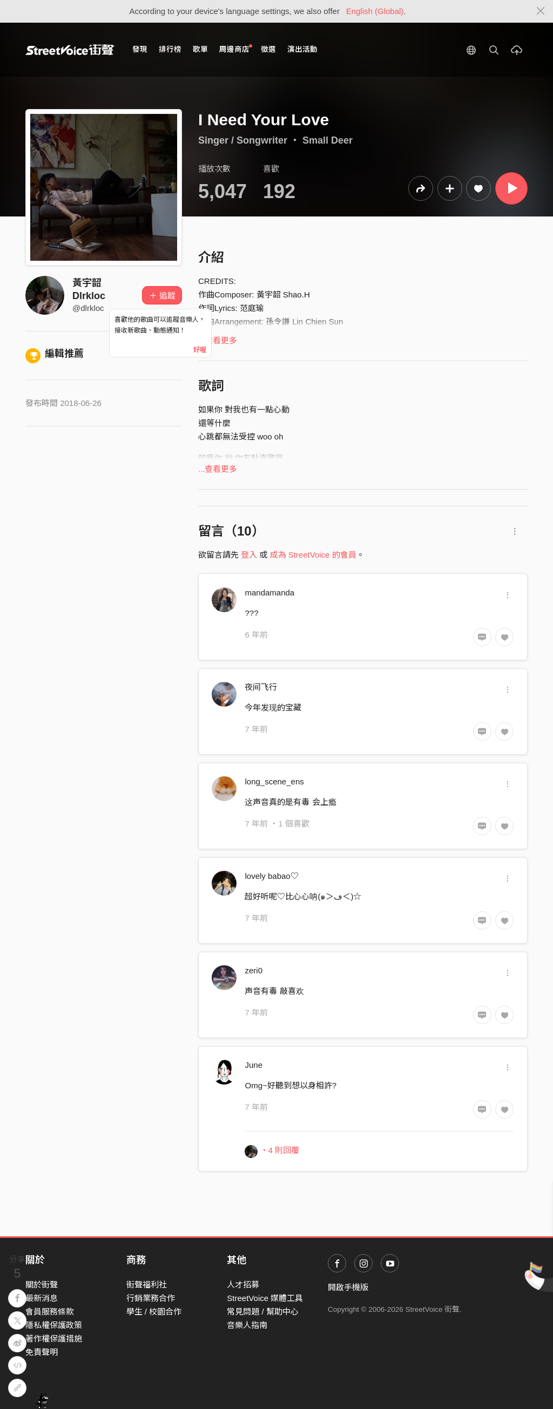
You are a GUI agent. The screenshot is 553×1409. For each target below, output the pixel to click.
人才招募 (243, 1284)
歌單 (200, 49)
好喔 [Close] (199, 350)
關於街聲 (41, 1284)
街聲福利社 (146, 1284)
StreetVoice (69, 49)
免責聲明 (41, 1352)
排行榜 (170, 49)
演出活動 (302, 49)
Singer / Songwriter (242, 140)
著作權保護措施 (53, 1338)
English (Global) (375, 11)
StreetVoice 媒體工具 (265, 1298)
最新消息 (41, 1298)
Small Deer (327, 140)
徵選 (268, 49)
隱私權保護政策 (53, 1325)
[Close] (541, 11)
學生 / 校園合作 (154, 1311)
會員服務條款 (49, 1311)
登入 (249, 554)
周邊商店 (235, 48)
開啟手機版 (348, 1287)
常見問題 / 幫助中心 (263, 1311)
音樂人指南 (247, 1325)
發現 (139, 49)
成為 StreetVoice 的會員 (313, 554)
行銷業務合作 (150, 1298)
